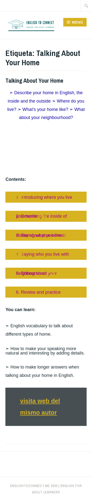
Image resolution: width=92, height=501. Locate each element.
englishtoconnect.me (30, 486)
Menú (77, 22)
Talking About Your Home (34, 80)
